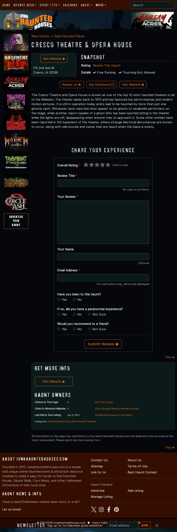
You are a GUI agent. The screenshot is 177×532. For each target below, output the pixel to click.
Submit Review (103, 344)
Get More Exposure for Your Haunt (113, 415)
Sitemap (97, 466)
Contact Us (99, 460)
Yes (64, 299)
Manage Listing (102, 497)
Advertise (97, 490)
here (97, 440)
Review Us (71, 84)
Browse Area (24, 5)
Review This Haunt (106, 65)
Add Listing (135, 490)
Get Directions (101, 84)
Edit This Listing (104, 402)
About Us (135, 460)
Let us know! (11, 509)
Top (170, 357)
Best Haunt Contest (142, 472)
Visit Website (54, 59)
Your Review (67, 197)
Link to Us (98, 472)
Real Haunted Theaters (84, 421)
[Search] (152, 5)
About (85, 5)
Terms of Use (137, 466)
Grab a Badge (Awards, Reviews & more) (117, 408)
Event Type (49, 5)
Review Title (67, 176)
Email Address (68, 270)
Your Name (65, 249)
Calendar (70, 5)
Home (6, 5)
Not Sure (99, 314)
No (79, 299)
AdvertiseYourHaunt (16, 221)
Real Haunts (40, 36)
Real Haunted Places (70, 36)
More (100, 5)
